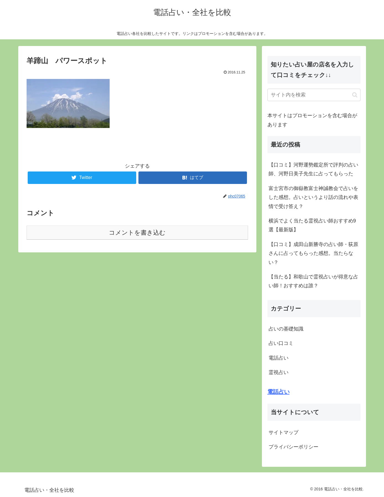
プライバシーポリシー (293, 447)
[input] (313, 95)
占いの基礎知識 (286, 329)
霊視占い (278, 372)
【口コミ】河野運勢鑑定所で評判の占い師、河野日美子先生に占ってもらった (313, 169)
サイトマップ (283, 432)
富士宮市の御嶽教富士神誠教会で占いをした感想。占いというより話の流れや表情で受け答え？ (313, 197)
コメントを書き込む (137, 232)
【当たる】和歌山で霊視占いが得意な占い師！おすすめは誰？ (313, 281)
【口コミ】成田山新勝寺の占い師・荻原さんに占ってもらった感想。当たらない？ (313, 253)
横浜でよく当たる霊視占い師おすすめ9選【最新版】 (312, 225)
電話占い (278, 358)
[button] (355, 95)
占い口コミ (281, 343)
